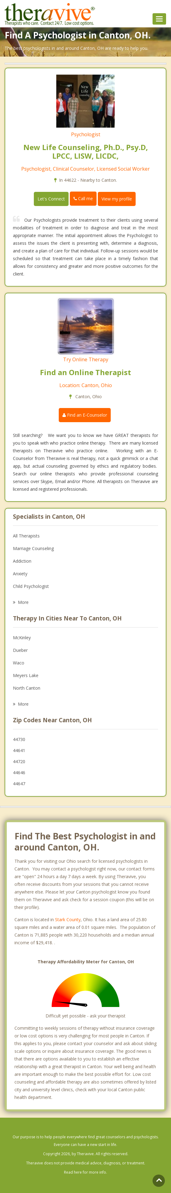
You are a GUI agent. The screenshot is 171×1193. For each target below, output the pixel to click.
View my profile (116, 199)
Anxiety (20, 574)
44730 (19, 739)
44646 (19, 772)
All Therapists (26, 536)
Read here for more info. (85, 1172)
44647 (19, 784)
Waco (18, 663)
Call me (83, 198)
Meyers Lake (25, 675)
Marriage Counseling (33, 548)
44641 (19, 750)
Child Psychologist (31, 586)
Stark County (68, 919)
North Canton (26, 688)
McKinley (22, 637)
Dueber (20, 650)
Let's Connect (51, 199)
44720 (19, 761)
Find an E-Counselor (84, 415)
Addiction (22, 561)
